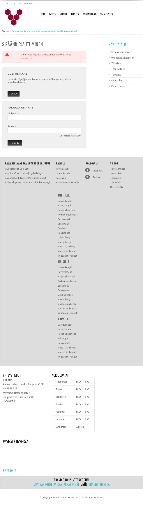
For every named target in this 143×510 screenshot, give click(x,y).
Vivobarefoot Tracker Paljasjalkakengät (25, 178)
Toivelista (61, 178)
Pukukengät (64, 219)
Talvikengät (64, 233)
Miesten (75, 14)
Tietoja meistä (117, 169)
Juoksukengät (65, 201)
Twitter (96, 177)
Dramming (16, 17)
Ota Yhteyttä (106, 14)
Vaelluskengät (65, 242)
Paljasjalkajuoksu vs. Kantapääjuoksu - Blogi (27, 182)
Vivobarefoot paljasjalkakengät (57, 484)
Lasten (52, 14)
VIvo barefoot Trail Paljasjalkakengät (24, 173)
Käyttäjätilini (62, 169)
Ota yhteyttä (116, 187)
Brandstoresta (99, 484)
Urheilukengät (65, 237)
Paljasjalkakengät (67, 210)
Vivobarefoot (89, 14)
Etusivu (5, 31)
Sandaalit (63, 228)
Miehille (64, 195)
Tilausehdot (116, 182)
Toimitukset (116, 173)
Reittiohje (9, 470)
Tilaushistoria (63, 173)
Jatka (14, 94)
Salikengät (63, 224)
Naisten (64, 14)
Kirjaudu (10, 4)
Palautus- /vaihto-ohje (67, 182)
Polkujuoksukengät (67, 214)
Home (43, 14)
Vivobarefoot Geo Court (17, 169)
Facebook (98, 170)
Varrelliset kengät (67, 251)
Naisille (63, 262)
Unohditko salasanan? (70, 136)
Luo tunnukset (25, 4)
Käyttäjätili (118, 44)
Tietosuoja (115, 178)
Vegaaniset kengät (67, 256)
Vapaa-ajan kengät (67, 246)
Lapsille (64, 319)
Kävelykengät (65, 205)
